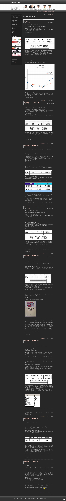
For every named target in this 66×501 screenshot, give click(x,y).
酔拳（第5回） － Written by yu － (32, 206)
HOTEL (13, 31)
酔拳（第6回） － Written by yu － (32, 145)
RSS (48, 14)
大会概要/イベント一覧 (15, 20)
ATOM (52, 14)
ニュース (13, 27)
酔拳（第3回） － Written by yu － (32, 340)
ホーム (13, 16)
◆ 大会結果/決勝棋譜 (15, 17)
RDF (50, 14)
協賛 (12, 32)
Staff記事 (29, 22)
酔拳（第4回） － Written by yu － (32, 255)
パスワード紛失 (14, 62)
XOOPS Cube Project (36, 499)
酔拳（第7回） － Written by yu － (32, 102)
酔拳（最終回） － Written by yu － (32, 21)
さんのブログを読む (42, 100)
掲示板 (13, 25)
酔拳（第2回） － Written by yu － (32, 418)
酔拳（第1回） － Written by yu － (32, 461)
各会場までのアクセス (15, 24)
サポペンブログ (14, 28)
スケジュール (13, 21)
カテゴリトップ (25, 18)
